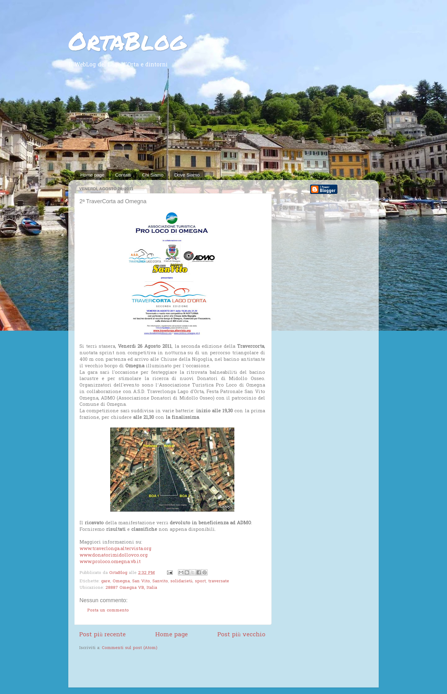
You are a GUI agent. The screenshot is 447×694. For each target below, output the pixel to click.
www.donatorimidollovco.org (113, 555)
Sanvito (160, 581)
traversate (218, 581)
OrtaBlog (127, 40)
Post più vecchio (241, 635)
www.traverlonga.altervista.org (115, 548)
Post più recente (102, 635)
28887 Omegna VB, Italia (131, 588)
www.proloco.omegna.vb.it (110, 561)
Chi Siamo (153, 174)
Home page (92, 174)
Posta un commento (108, 610)
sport (200, 581)
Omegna (121, 581)
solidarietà (181, 581)
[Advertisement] (223, 123)
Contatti (123, 174)
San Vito (141, 581)
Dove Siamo (187, 174)
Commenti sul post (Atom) (129, 648)
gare (105, 581)
